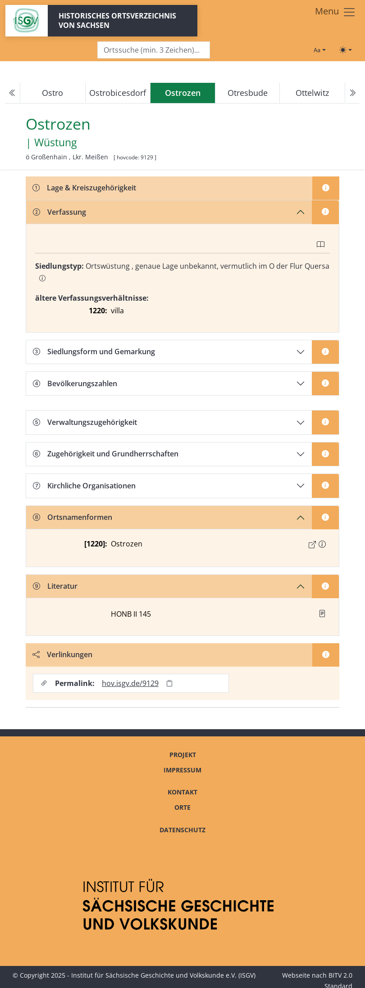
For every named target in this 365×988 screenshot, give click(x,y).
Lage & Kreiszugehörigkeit (84, 188)
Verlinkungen (62, 654)
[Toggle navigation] (335, 12)
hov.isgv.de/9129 (130, 683)
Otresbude (248, 92)
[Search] (153, 50)
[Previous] (12, 93)
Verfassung (59, 212)
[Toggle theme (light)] (345, 50)
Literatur (55, 586)
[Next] (352, 93)
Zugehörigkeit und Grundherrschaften (105, 454)
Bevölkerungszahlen (75, 383)
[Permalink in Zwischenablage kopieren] (169, 683)
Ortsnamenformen (72, 517)
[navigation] (182, 93)
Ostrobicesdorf (117, 92)
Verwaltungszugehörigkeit (85, 422)
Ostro (52, 92)
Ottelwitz (312, 92)
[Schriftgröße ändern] (319, 50)
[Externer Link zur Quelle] (312, 544)
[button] (322, 544)
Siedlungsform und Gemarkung (94, 351)
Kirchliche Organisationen (84, 486)
